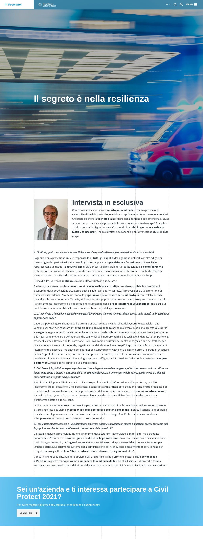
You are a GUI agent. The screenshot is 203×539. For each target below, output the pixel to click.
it (167, 4)
